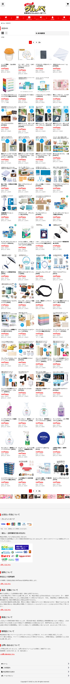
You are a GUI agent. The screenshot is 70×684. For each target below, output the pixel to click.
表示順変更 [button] (40, 33)
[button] (3, 4)
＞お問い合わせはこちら (7, 654)
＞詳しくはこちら (5, 564)
